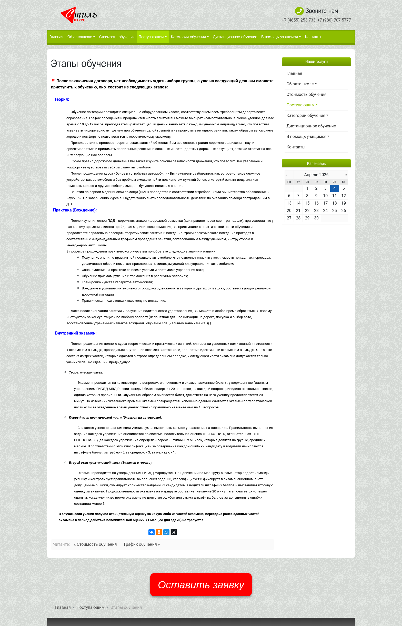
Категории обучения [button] (188, 37)
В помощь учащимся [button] (279, 37)
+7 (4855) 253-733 (298, 20)
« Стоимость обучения (95, 544)
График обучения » (142, 544)
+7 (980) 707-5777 (334, 20)
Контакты (313, 37)
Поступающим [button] (151, 37)
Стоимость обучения (117, 37)
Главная (56, 37)
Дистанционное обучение (235, 37)
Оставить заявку (201, 584)
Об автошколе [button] (79, 37)
